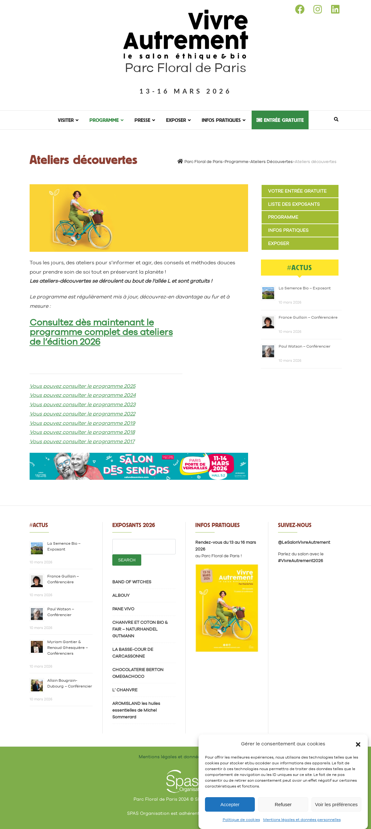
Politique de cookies (241, 820)
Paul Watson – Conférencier (304, 346)
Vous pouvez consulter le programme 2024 (83, 395)
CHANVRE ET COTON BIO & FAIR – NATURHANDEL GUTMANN (140, 629)
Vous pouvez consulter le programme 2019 (82, 423)
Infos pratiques (221, 120)
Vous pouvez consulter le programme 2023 (82, 404)
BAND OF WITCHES (131, 581)
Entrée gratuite (280, 120)
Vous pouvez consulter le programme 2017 (82, 441)
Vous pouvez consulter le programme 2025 (82, 386)
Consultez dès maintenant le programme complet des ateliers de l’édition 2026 (101, 332)
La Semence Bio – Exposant (305, 288)
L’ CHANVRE (124, 690)
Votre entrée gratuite (297, 191)
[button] (358, 744)
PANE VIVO (123, 608)
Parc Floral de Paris (185, 67)
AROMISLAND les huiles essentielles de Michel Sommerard (136, 710)
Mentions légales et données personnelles (302, 820)
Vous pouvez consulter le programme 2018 (82, 432)
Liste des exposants (294, 204)
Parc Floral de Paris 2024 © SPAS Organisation (185, 799)
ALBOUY (121, 595)
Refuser (283, 804)
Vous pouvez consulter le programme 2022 (82, 414)
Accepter (229, 804)
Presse (142, 120)
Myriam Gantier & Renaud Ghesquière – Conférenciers (67, 648)
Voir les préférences (336, 804)
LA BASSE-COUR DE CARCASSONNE (132, 653)
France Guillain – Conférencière (308, 317)
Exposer (176, 120)
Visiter (66, 120)
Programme (104, 120)
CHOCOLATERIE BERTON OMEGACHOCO (137, 673)
